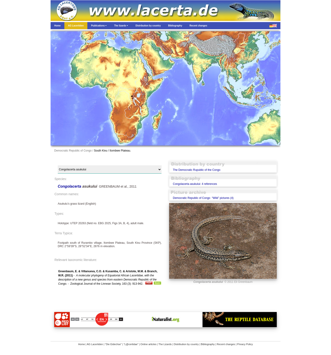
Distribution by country (186, 344)
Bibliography (208, 344)
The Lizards (164, 344)
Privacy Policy (245, 344)
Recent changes (226, 344)
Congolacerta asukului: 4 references (195, 184)
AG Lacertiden (95, 344)
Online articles (148, 344)
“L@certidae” (131, 344)
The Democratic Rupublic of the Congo (196, 170)
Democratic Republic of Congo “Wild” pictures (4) (203, 198)
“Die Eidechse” (113, 344)
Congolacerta (70, 186)
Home (81, 344)
